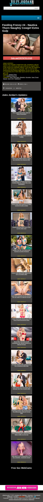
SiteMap (24, 495)
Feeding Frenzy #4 (11, 76)
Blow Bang (16, 77)
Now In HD (11, 78)
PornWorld (37, 495)
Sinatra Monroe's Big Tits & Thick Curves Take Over (21, 227)
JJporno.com (6, 495)
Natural (5, 78)
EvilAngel (9, 496)
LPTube (15, 496)
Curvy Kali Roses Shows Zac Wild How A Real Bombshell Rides (21, 319)
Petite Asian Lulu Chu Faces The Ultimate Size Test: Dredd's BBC (21, 388)
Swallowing (17, 78)
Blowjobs (22, 77)
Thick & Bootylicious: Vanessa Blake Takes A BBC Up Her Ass (21, 434)
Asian (11, 77)
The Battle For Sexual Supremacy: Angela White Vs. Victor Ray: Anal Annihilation (21, 183)
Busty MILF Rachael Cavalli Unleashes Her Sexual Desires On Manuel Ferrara (21, 343)
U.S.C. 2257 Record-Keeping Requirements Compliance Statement (24, 498)
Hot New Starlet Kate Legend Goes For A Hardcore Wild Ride (21, 365)
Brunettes (28, 77)
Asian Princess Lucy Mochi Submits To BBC (21, 136)
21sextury (30, 495)
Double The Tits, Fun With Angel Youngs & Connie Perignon (21, 250)
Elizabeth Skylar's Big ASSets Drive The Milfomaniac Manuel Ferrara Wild (21, 412)
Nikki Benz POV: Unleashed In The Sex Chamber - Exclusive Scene (21, 456)
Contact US (18, 495)
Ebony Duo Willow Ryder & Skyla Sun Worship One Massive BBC (21, 159)
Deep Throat (35, 77)
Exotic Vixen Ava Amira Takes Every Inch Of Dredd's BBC (21, 273)
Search (36, 8)
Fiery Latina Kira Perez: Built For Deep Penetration (21, 113)
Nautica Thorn (13, 74)
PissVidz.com (29, 496)
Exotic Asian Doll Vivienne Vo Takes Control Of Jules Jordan (21, 205)
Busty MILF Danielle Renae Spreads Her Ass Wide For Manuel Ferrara (21, 296)
